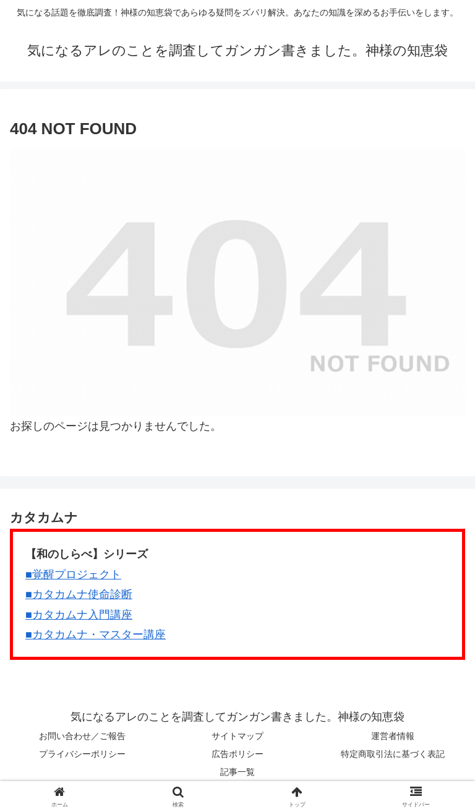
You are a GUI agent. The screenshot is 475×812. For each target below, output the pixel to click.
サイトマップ (237, 736)
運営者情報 (392, 736)
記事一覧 (237, 772)
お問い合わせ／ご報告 (82, 736)
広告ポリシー (237, 754)
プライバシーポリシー (82, 754)
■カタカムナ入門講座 (78, 615)
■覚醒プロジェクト (73, 574)
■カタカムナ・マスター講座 (95, 634)
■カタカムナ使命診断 (78, 594)
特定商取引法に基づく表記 (393, 754)
